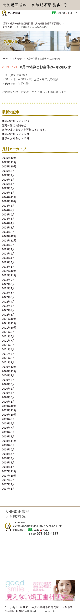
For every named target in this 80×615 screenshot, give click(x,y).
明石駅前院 (11, 12)
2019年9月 (8, 419)
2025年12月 (9, 157)
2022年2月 (8, 310)
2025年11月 (9, 162)
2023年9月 (8, 244)
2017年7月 (8, 484)
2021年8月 (8, 336)
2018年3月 (8, 462)
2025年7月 (8, 175)
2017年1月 (8, 488)
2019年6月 (8, 432)
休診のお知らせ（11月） (17, 138)
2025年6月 (8, 179)
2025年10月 (9, 166)
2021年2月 (8, 358)
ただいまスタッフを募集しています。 (25, 129)
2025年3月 (8, 188)
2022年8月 (8, 284)
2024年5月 (8, 218)
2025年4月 (8, 183)
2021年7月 (8, 340)
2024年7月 (8, 210)
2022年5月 (8, 297)
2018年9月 (8, 445)
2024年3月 (8, 227)
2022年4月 (8, 301)
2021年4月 (8, 349)
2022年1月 (8, 314)
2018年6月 (8, 449)
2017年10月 (9, 475)
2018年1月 (8, 466)
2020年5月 (8, 388)
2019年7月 (8, 427)
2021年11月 (9, 323)
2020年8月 (8, 379)
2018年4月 (8, 458)
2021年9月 (8, 332)
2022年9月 (8, 279)
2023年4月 (8, 257)
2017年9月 (8, 479)
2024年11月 (9, 197)
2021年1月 (8, 362)
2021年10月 (9, 327)
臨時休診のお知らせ (14, 125)
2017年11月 (9, 471)
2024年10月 (9, 201)
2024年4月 (8, 223)
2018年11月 (9, 440)
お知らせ (7, 27)
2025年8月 (8, 170)
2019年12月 (9, 406)
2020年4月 (8, 392)
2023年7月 (8, 249)
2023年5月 (8, 253)
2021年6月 (8, 345)
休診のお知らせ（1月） (16, 120)
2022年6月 (8, 292)
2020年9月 (8, 375)
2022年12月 (9, 270)
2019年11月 (9, 410)
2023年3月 (8, 262)
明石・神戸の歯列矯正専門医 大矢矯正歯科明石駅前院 (32, 23)
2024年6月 (8, 214)
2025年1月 (8, 192)
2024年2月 (8, 231)
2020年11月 (9, 371)
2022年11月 (9, 275)
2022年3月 (8, 305)
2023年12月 (9, 236)
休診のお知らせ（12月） (17, 133)
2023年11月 (9, 240)
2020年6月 (8, 384)
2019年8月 (8, 423)
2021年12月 (9, 319)
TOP (5, 58)
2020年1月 (8, 401)
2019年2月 (8, 436)
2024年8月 (8, 205)
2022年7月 (8, 288)
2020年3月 (8, 397)
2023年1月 (8, 266)
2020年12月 (9, 366)
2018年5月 (8, 453)
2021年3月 (8, 353)
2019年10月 (9, 414)
